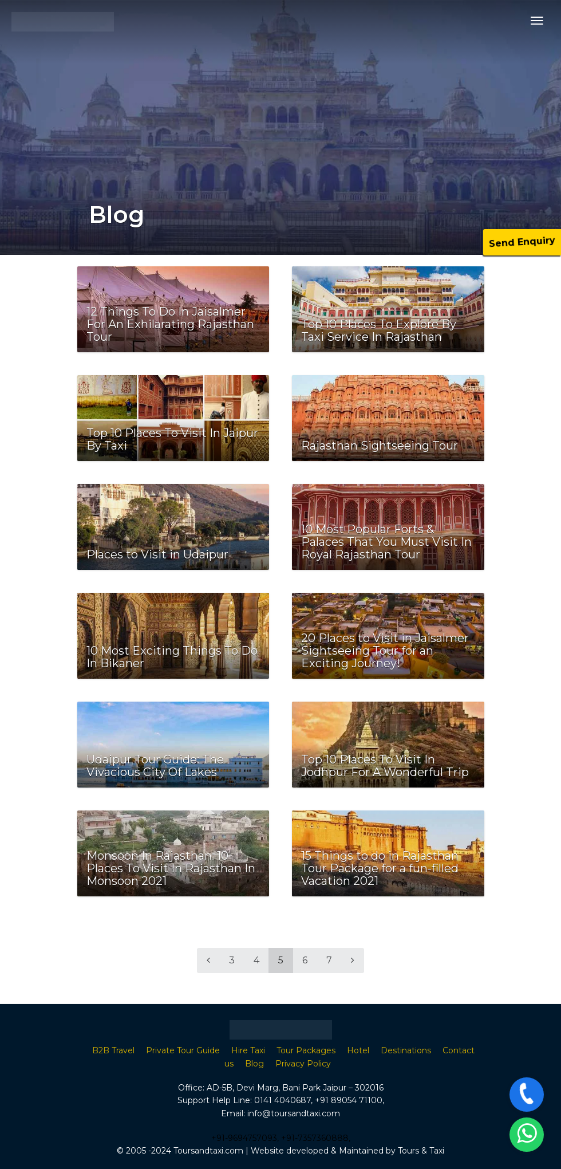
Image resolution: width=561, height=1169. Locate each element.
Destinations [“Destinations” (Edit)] (406, 1050)
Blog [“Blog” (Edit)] (254, 1063)
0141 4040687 (282, 1100)
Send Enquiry (522, 242)
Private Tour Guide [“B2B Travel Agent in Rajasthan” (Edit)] (183, 1050)
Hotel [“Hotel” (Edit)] (358, 1050)
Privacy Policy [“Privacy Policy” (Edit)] (303, 1063)
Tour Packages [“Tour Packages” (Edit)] (305, 1050)
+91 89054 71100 (348, 1100)
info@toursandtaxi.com (293, 1113)
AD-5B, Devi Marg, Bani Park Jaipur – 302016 (295, 1088)
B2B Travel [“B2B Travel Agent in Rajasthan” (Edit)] (113, 1050)
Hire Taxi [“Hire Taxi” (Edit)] (248, 1050)
